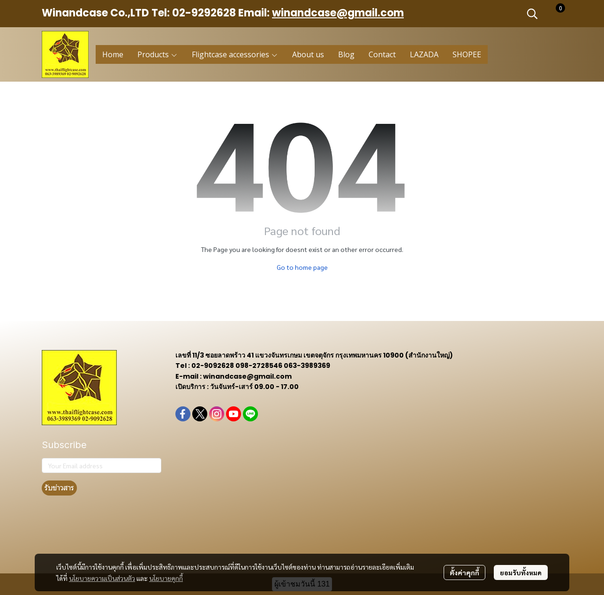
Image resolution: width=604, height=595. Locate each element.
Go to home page (302, 267)
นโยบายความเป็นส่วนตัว (102, 578)
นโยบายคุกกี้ (166, 578)
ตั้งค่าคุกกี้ (464, 572)
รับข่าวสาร (59, 487)
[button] (532, 14)
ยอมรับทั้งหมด (521, 572)
